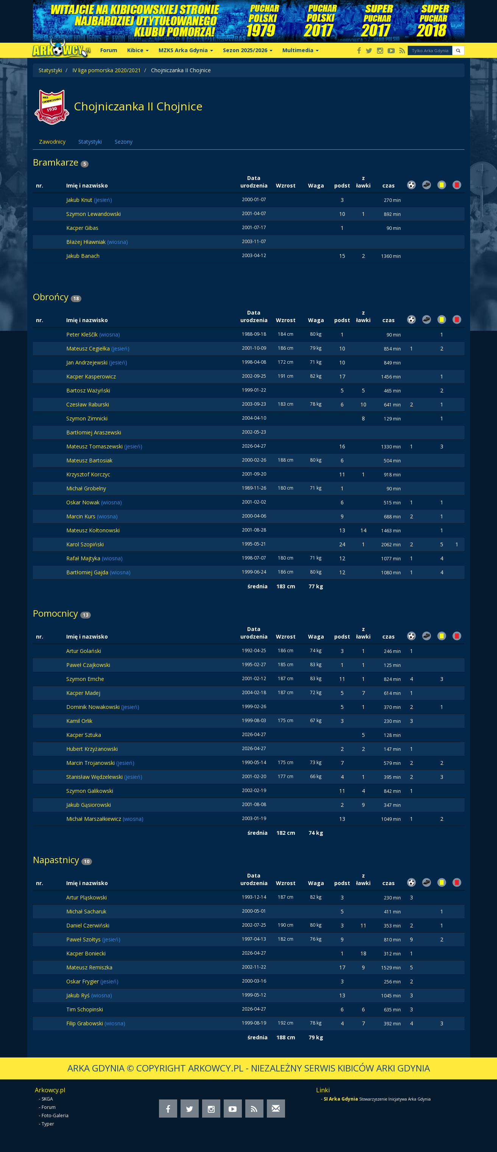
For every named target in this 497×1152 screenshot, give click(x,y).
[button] (458, 50)
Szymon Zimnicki (87, 418)
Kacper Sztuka (83, 734)
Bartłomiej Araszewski (93, 432)
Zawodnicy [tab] (52, 141)
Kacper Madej (83, 692)
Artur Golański (83, 650)
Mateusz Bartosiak (89, 460)
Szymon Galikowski (89, 790)
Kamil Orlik (79, 720)
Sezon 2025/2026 (248, 50)
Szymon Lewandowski (93, 213)
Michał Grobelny (86, 488)
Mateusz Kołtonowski (93, 530)
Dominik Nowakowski (93, 706)
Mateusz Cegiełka (88, 348)
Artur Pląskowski (86, 897)
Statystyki (50, 70)
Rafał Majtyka (84, 558)
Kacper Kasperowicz (91, 376)
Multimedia (300, 50)
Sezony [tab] (123, 141)
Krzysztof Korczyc (88, 474)
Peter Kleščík (82, 334)
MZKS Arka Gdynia (186, 50)
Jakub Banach (83, 255)
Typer (48, 1124)
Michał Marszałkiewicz (94, 818)
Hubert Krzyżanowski (92, 748)
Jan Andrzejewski (87, 362)
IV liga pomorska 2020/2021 (106, 70)
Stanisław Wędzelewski (95, 776)
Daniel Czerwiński (87, 925)
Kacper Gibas (82, 227)
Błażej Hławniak (86, 241)
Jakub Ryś (78, 995)
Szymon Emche (85, 678)
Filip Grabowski (85, 1023)
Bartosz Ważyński (88, 390)
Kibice (138, 50)
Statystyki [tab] (90, 141)
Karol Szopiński (85, 544)
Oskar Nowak (83, 502)
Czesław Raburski (87, 404)
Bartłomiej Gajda (88, 572)
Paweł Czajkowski (88, 664)
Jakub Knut (80, 199)
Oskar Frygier (83, 981)
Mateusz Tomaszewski (95, 446)
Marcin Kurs (81, 516)
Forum (108, 50)
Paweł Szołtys (84, 939)
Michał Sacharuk (86, 911)
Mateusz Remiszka (89, 967)
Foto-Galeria (55, 1115)
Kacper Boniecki (86, 953)
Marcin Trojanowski (91, 762)
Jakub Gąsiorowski (88, 804)
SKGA (47, 1099)
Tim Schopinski (84, 1009)
